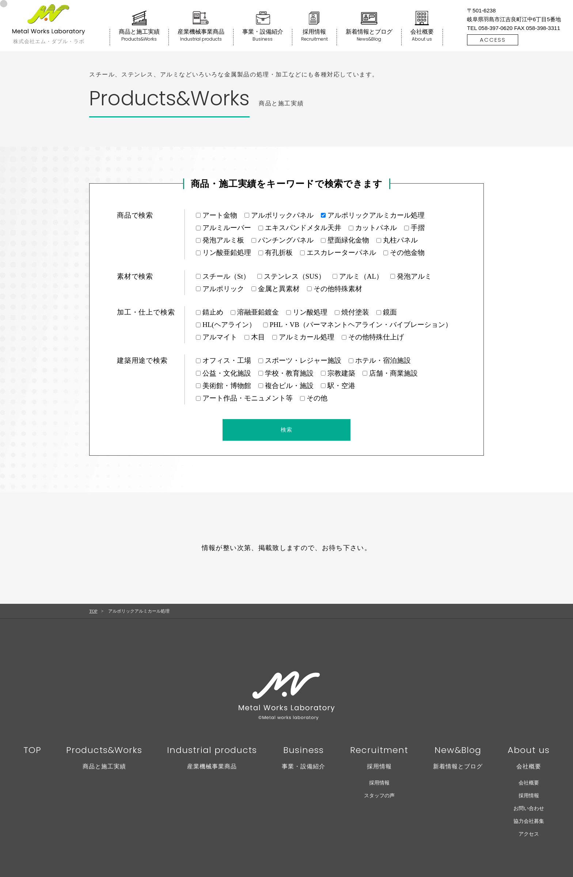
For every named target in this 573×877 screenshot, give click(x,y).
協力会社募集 (528, 821)
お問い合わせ (528, 808)
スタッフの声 (379, 795)
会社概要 (529, 783)
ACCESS (493, 40)
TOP (93, 611)
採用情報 (379, 783)
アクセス (529, 834)
